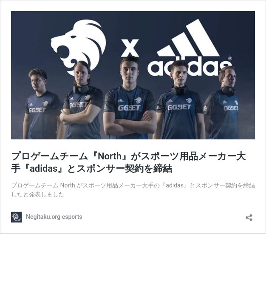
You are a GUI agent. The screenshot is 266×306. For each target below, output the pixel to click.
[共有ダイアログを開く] (249, 214)
